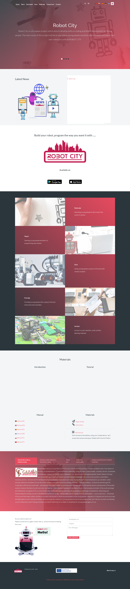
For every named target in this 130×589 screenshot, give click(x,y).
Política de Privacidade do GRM (56, 580)
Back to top (111, 570)
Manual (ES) (21, 429)
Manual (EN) (21, 425)
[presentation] (26, 461)
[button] (61, 59)
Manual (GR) (21, 434)
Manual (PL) (20, 438)
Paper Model (80, 422)
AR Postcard (79, 432)
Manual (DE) (21, 421)
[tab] (26, 461)
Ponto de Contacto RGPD (75, 580)
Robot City (72, 79)
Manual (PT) (21, 442)
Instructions (79, 425)
